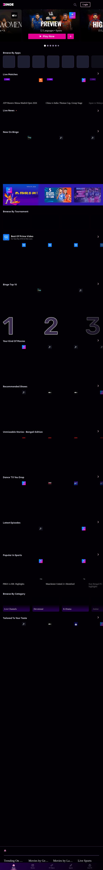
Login (85, 4)
